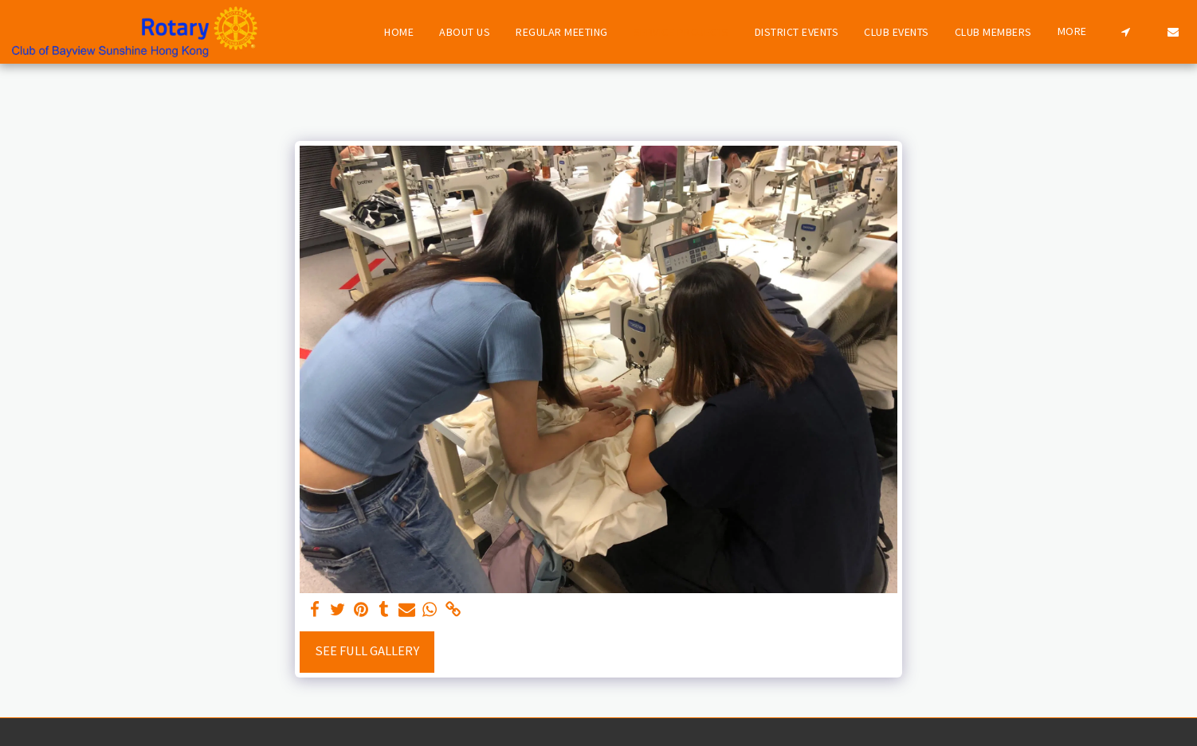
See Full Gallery (367, 650)
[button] (1125, 31)
